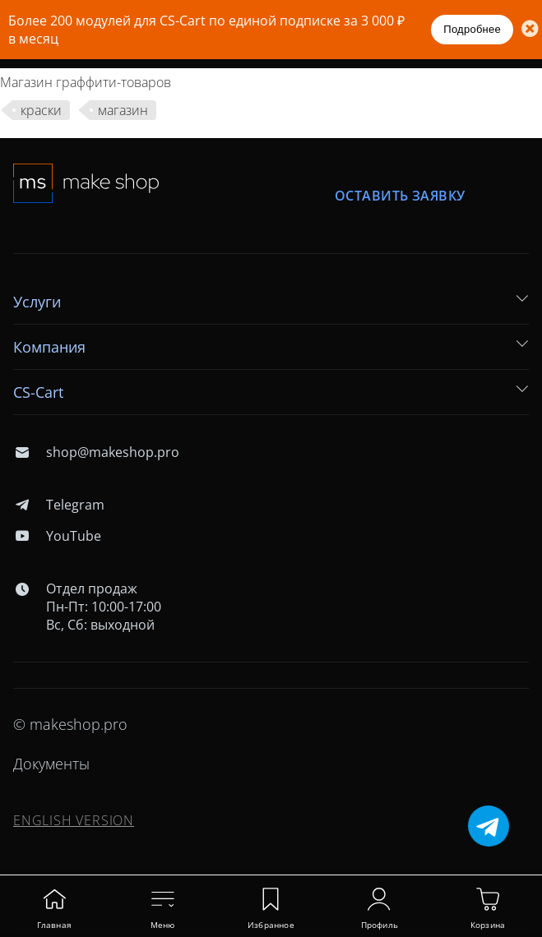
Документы (51, 763)
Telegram (58, 505)
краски (41, 110)
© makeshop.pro (70, 724)
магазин (123, 110)
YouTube (57, 536)
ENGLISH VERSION (73, 820)
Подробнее (472, 29)
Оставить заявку (399, 196)
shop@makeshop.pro (96, 452)
